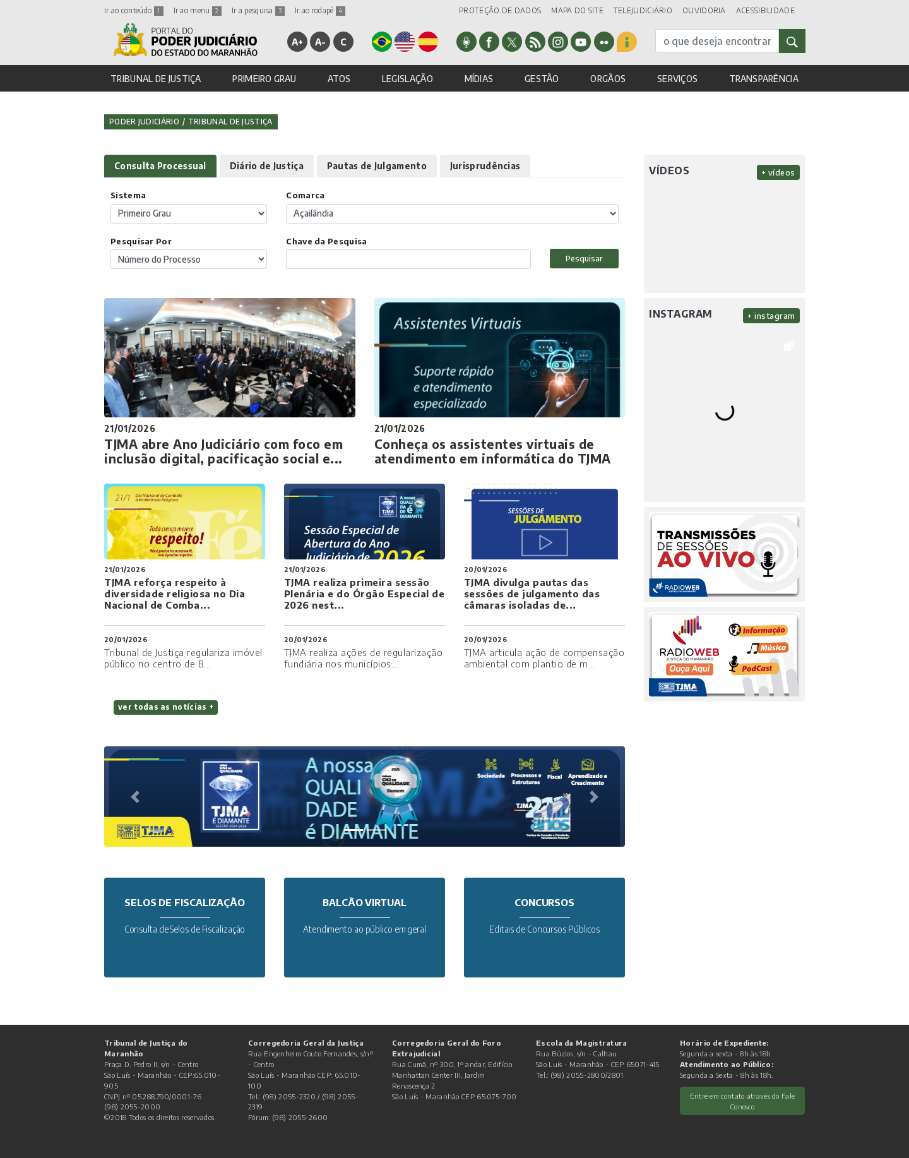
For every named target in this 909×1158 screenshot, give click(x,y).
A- (320, 41)
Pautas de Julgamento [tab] (377, 165)
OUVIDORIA (704, 10)
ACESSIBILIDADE (765, 10)
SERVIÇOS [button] (677, 78)
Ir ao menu (198, 10)
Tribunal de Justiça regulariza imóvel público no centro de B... (183, 658)
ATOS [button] (339, 78)
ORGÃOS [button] (608, 78)
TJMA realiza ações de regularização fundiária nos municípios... (363, 658)
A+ (298, 41)
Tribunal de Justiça (230, 121)
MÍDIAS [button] (479, 78)
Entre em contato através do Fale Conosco (742, 1101)
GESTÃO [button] (542, 78)
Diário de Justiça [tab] (267, 165)
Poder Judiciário (144, 121)
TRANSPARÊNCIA (764, 78)
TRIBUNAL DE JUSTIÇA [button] (155, 78)
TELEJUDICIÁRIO (643, 10)
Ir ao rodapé (320, 10)
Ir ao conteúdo (133, 10)
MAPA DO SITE (577, 10)
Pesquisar (584, 258)
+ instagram (771, 316)
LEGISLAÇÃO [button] (407, 78)
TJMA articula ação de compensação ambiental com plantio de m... (544, 658)
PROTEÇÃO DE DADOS (500, 10)
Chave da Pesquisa (326, 241)
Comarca (305, 195)
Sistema (128, 195)
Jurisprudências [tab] (485, 165)
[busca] (717, 41)
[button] (135, 796)
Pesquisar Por (141, 241)
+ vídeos (778, 172)
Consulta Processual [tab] (160, 165)
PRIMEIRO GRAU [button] (264, 78)
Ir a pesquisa (258, 10)
